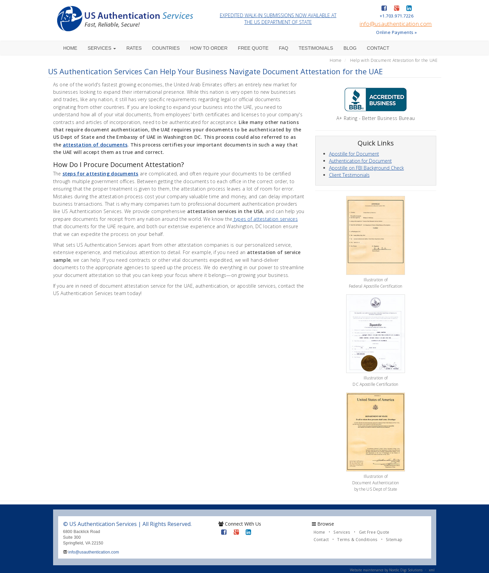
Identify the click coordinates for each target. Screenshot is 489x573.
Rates (134, 48)
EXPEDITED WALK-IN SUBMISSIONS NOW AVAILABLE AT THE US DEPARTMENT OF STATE (278, 18)
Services (102, 48)
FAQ (283, 48)
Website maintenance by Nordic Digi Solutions (386, 570)
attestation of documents (95, 144)
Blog (350, 48)
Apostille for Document (354, 154)
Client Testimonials (349, 175)
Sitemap (394, 539)
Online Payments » (396, 32)
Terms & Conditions (357, 539)
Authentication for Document (360, 161)
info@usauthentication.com (396, 24)
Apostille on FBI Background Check (366, 168)
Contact (378, 48)
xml (432, 570)
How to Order (209, 48)
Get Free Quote (374, 532)
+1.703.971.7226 (397, 16)
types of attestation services (265, 219)
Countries (165, 48)
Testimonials (315, 48)
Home (70, 48)
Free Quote (253, 48)
